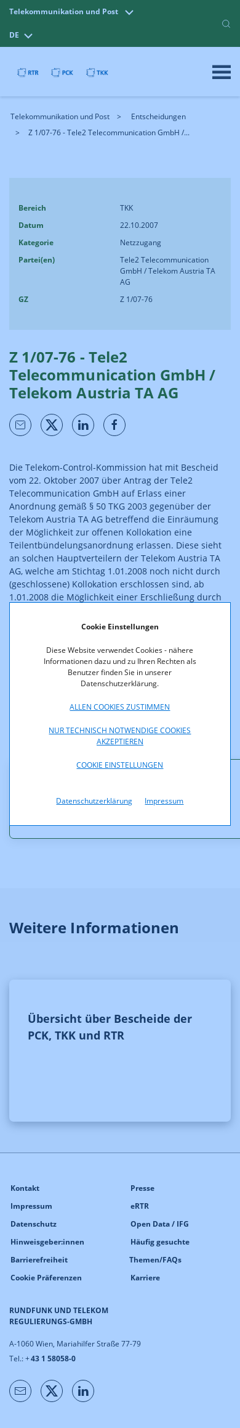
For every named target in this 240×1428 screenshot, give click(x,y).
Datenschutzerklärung (94, 801)
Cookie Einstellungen (119, 765)
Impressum (164, 801)
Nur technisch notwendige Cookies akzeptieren (120, 736)
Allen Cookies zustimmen (120, 707)
